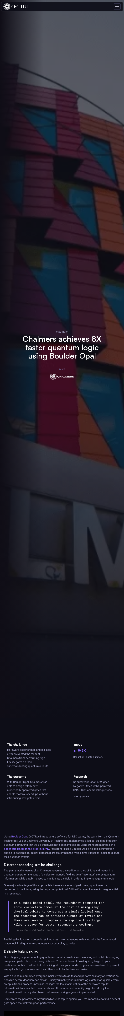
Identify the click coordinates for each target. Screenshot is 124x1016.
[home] (16, 6)
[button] (117, 6)
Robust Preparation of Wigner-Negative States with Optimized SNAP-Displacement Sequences (92, 786)
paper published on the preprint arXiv (26, 848)
